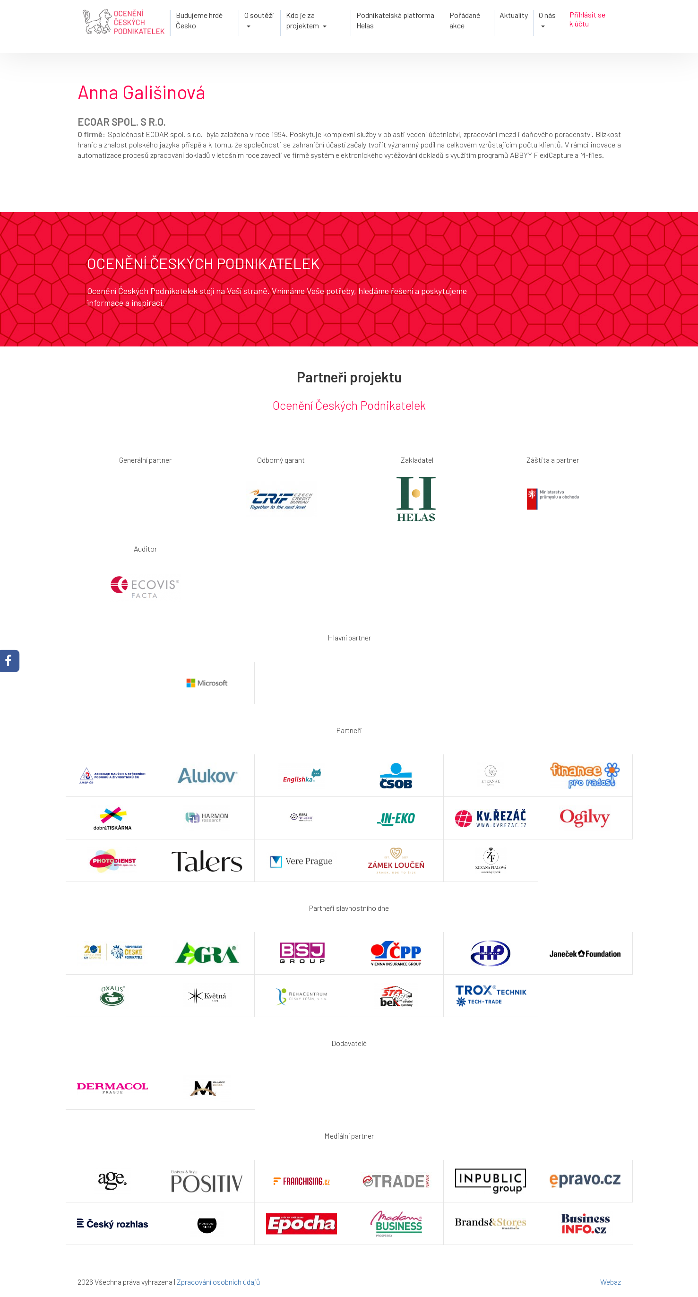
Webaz (610, 1281)
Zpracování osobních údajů (218, 1281)
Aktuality (514, 14)
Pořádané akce (464, 20)
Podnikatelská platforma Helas (395, 20)
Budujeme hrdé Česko (199, 20)
